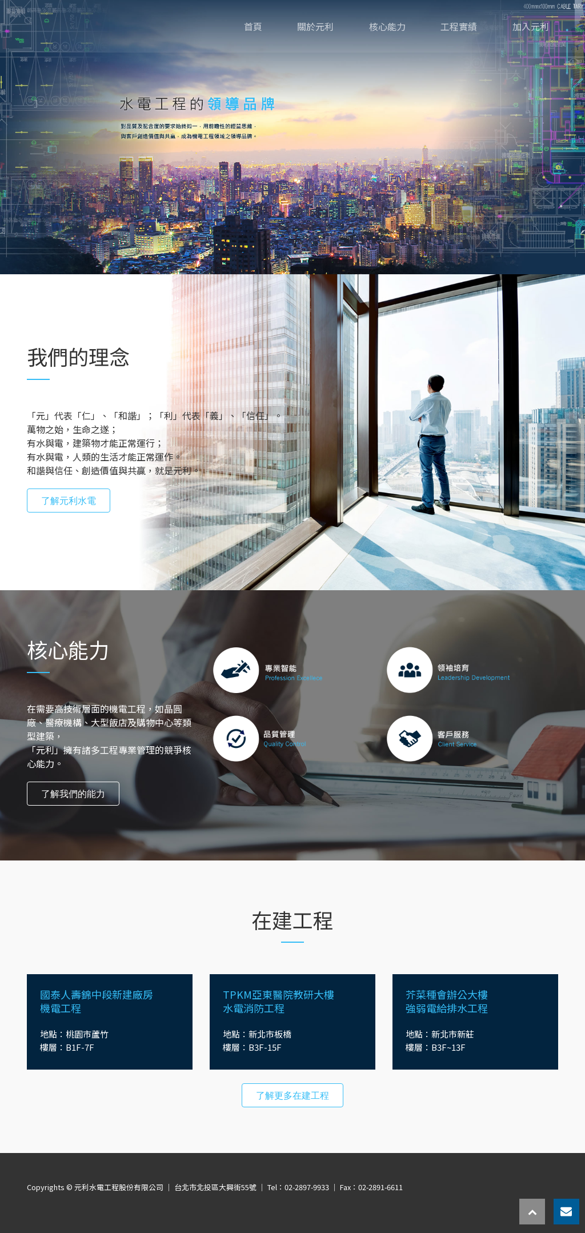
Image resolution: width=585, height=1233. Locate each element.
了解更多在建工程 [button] (292, 1095)
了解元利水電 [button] (68, 500)
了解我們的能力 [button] (73, 793)
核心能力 (387, 26)
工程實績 (458, 26)
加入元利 (530, 26)
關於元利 (315, 26)
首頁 (253, 26)
